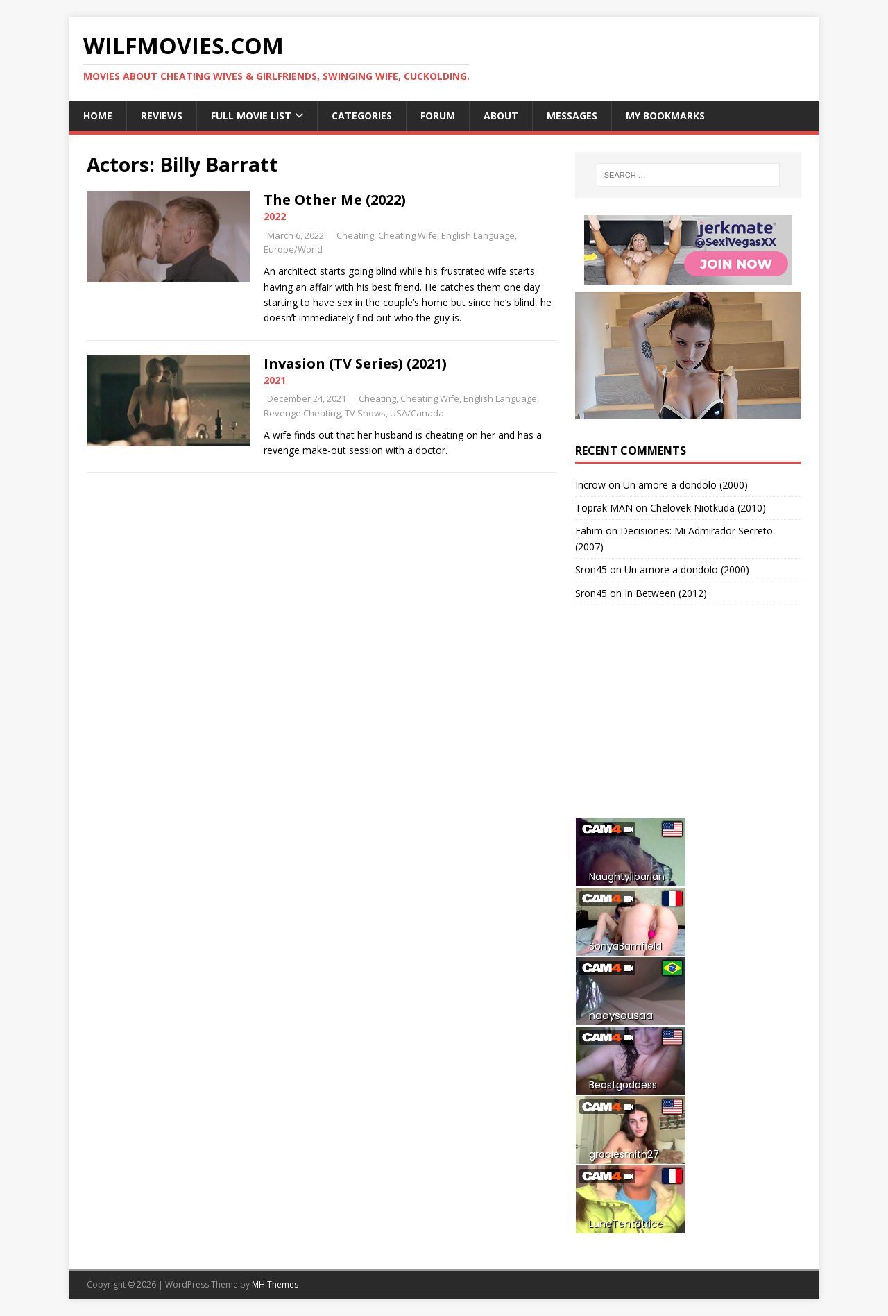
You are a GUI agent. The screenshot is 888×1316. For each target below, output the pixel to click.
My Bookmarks (665, 115)
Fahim (589, 530)
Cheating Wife (407, 235)
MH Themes (275, 1284)
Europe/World (293, 249)
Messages (572, 115)
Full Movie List (251, 115)
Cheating (355, 235)
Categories (362, 115)
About (501, 115)
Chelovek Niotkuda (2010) (708, 507)
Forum (437, 115)
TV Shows (365, 413)
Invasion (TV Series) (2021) (355, 363)
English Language (478, 235)
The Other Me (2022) (335, 199)
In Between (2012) (665, 593)
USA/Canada (417, 413)
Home (97, 115)
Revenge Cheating (302, 413)
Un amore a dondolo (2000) (685, 484)
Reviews (161, 115)
